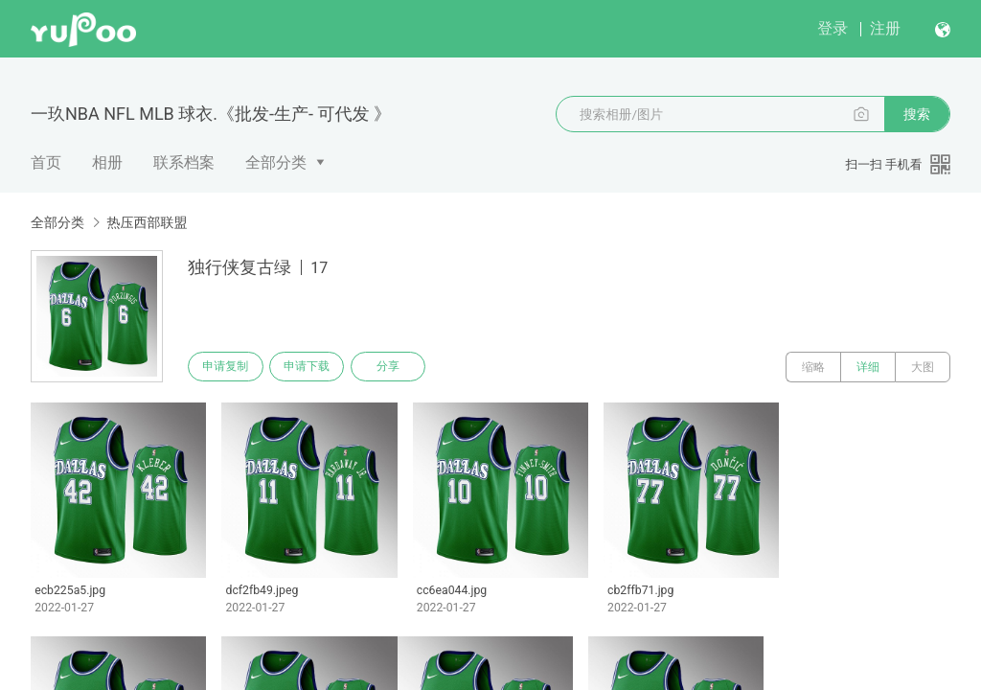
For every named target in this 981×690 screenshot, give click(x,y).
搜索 (916, 114)
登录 (832, 28)
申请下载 (314, 367)
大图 (922, 367)
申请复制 (228, 367)
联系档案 (184, 162)
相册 (107, 162)
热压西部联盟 (146, 222)
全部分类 (276, 162)
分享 (400, 367)
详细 (867, 367)
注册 (885, 28)
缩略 (813, 367)
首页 (46, 162)
